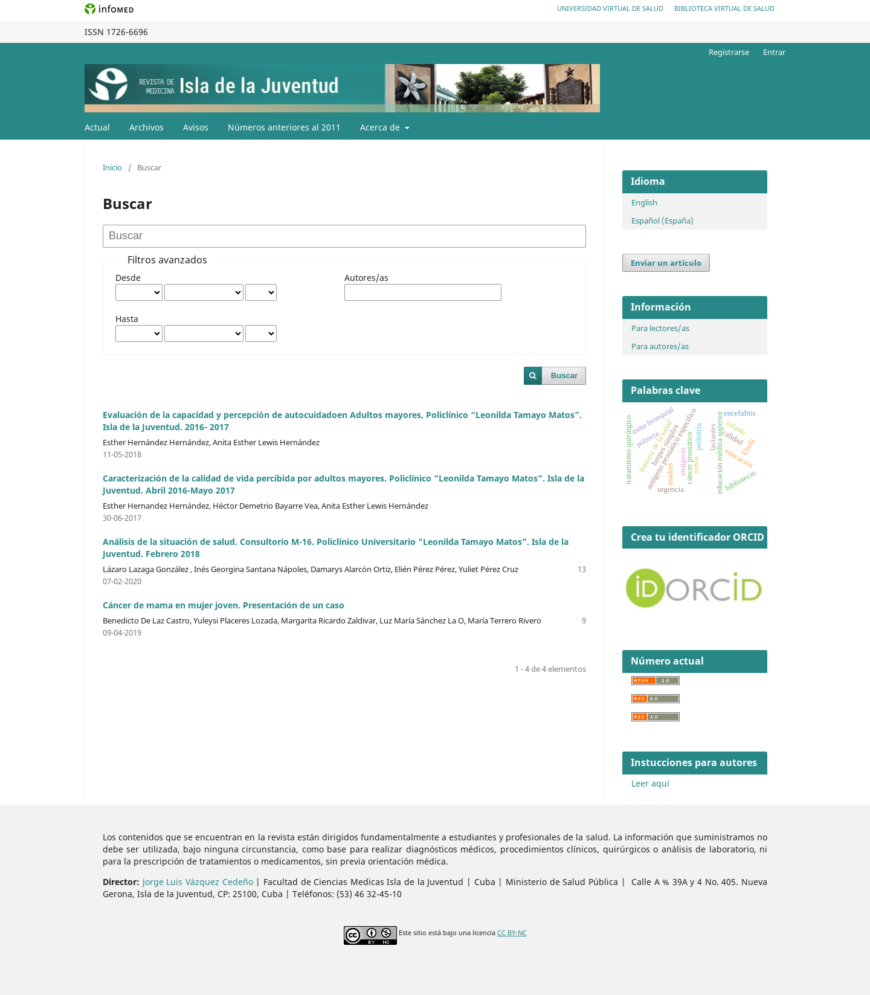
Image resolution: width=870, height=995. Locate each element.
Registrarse (729, 52)
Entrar (774, 52)
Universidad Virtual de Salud (610, 8)
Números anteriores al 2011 (284, 127)
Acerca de (381, 127)
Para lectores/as (660, 328)
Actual (97, 127)
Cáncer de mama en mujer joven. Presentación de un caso (223, 605)
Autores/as (366, 277)
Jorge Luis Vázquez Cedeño (198, 881)
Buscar (564, 375)
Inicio (112, 167)
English (644, 202)
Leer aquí (650, 783)
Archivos (146, 127)
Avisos (195, 127)
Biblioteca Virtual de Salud (724, 8)
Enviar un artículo (666, 262)
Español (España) (662, 220)
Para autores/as (660, 346)
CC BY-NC (512, 933)
